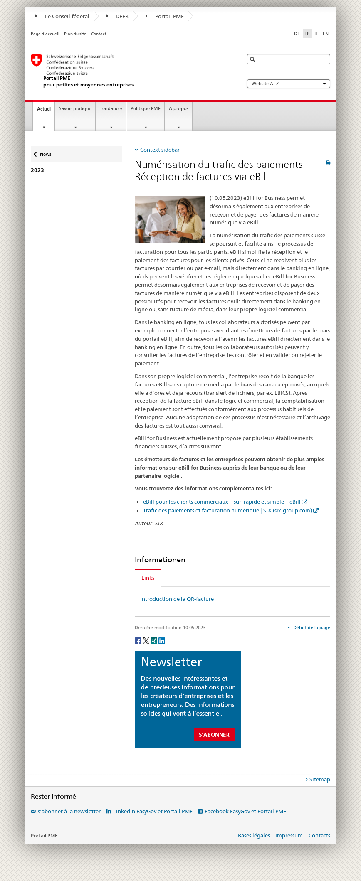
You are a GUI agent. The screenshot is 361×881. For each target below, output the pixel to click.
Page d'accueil (45, 34)
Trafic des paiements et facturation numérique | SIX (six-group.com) (227, 510)
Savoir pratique (75, 108)
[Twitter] (147, 640)
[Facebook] (139, 640)
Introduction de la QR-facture (177, 599)
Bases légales (254, 835)
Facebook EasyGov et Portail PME (245, 811)
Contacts (319, 835)
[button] (253, 59)
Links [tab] (147, 577)
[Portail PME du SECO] (128, 71)
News (47, 152)
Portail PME (165, 16)
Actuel (45, 111)
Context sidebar (160, 149)
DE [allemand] (297, 34)
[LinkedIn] (161, 640)
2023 (37, 170)
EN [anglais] (326, 34)
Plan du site (75, 34)
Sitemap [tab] (319, 779)
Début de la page (311, 627)
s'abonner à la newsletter (69, 811)
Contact (98, 34)
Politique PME (146, 108)
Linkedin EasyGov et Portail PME (153, 811)
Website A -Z (289, 84)
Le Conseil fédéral (62, 16)
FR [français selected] (307, 34)
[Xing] (154, 640)
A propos (178, 108)
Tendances (111, 108)
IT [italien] (316, 34)
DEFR (117, 16)
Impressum (289, 835)
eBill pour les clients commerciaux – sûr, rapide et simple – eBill (222, 501)
